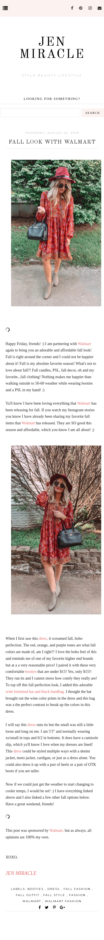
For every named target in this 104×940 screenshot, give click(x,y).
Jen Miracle (52, 48)
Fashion (78, 895)
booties (36, 889)
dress (54, 889)
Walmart (32, 901)
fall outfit (28, 895)
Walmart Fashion (63, 901)
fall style (55, 895)
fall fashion (78, 889)
